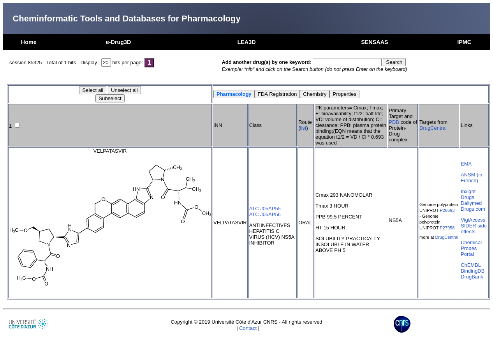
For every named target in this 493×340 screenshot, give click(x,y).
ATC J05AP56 (265, 214)
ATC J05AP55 (265, 208)
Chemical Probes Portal (471, 248)
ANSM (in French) (471, 177)
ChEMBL (471, 265)
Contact (248, 328)
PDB (394, 122)
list (303, 128)
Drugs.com (473, 209)
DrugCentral (433, 128)
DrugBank (472, 277)
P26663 (447, 210)
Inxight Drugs (468, 194)
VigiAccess (473, 220)
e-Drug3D (118, 42)
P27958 (447, 227)
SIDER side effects (474, 228)
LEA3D (246, 42)
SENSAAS (374, 42)
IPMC (464, 42)
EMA (466, 164)
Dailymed (471, 203)
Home (29, 42)
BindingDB (472, 271)
